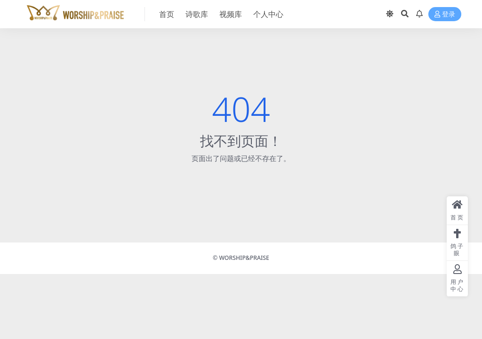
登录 (444, 14)
